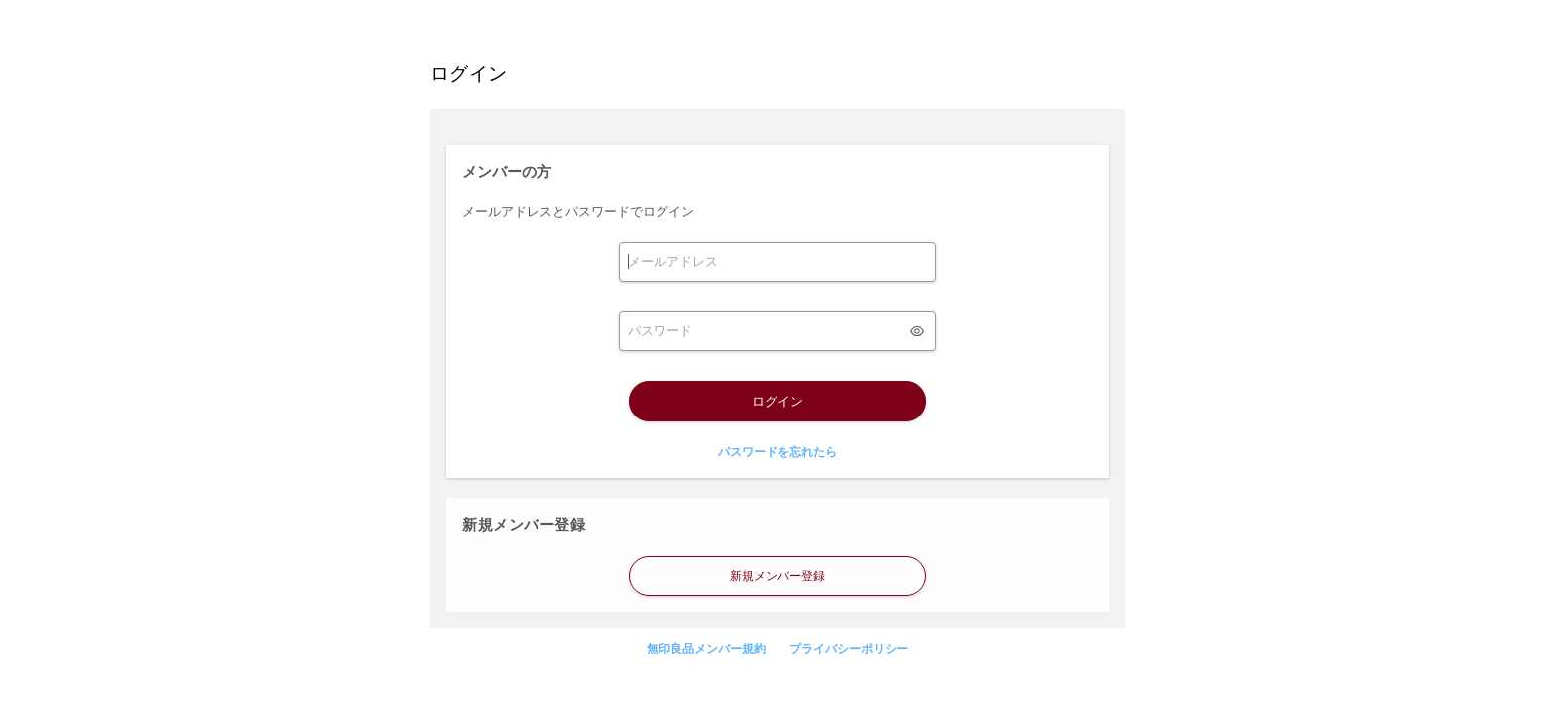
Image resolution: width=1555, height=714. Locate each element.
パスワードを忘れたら (777, 452)
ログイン (777, 401)
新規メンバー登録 (777, 576)
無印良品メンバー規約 (706, 648)
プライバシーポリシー (848, 648)
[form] (777, 262)
